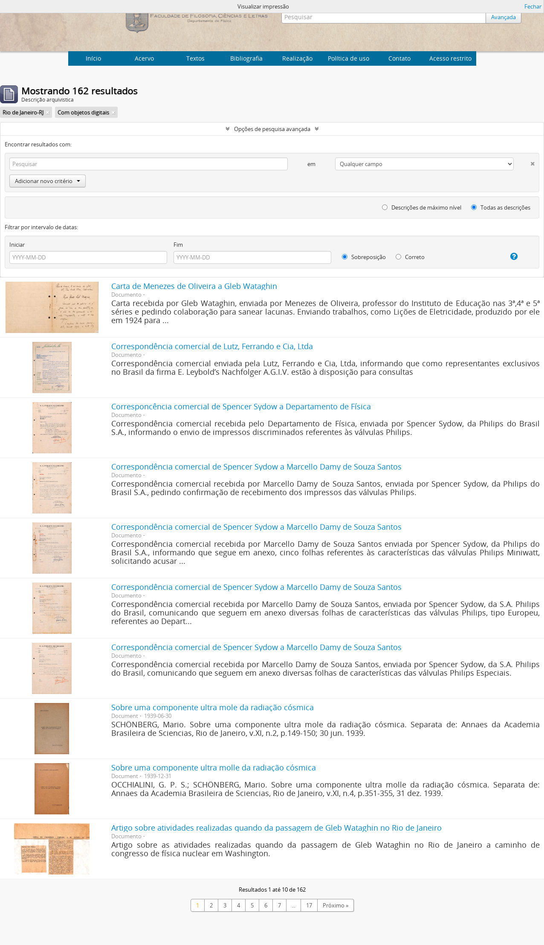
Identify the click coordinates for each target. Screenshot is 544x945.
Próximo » (335, 905)
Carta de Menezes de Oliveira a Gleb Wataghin (194, 286)
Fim (178, 244)
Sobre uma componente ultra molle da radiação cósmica (213, 767)
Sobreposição (364, 257)
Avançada (503, 17)
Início (93, 58)
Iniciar (17, 244)
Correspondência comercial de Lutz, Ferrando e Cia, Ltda (212, 346)
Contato (399, 58)
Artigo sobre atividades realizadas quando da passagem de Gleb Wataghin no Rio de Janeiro (276, 827)
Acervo (144, 58)
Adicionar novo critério (47, 181)
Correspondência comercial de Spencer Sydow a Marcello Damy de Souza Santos (256, 466)
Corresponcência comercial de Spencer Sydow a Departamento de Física (241, 406)
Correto (410, 257)
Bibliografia (246, 58)
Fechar (532, 6)
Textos (195, 58)
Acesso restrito (450, 58)
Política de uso (348, 58)
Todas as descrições (500, 207)
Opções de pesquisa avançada (272, 129)
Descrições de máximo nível (421, 207)
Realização (297, 58)
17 (309, 905)
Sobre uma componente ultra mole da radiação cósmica (212, 707)
